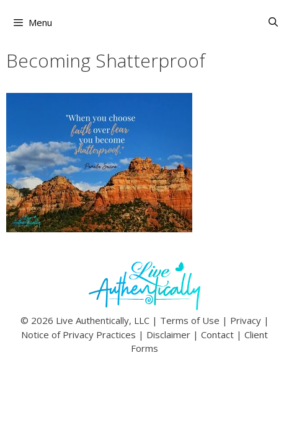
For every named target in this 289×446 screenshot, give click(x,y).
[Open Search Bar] (273, 22)
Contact (217, 334)
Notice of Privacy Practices (78, 334)
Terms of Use (190, 320)
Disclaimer (168, 334)
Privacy (245, 320)
